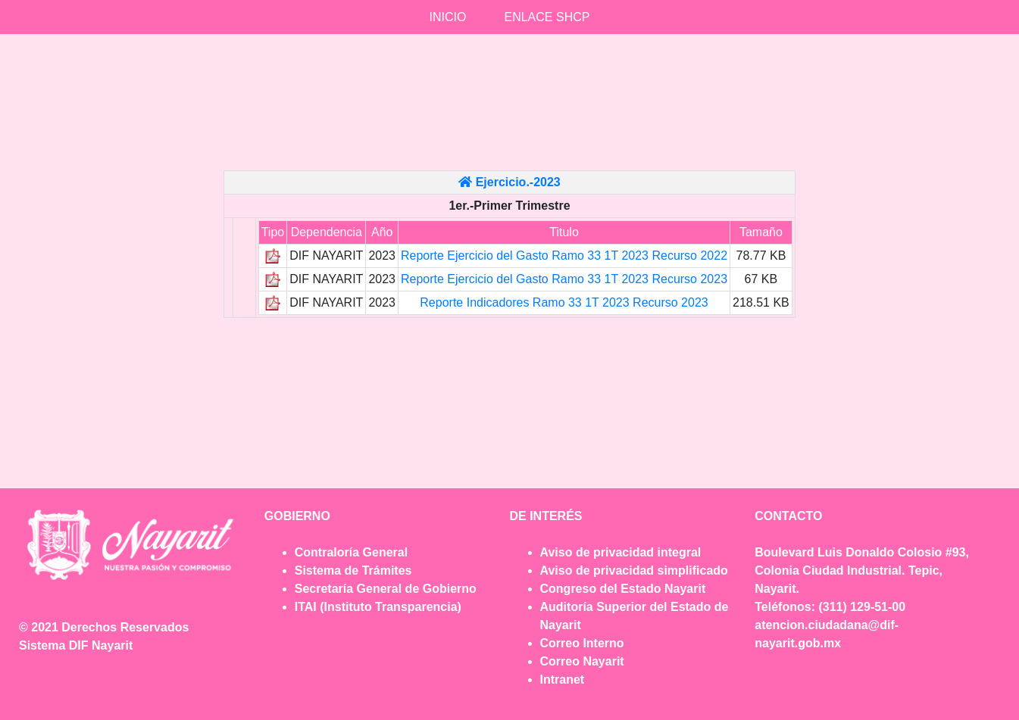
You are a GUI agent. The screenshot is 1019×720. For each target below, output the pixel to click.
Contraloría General (351, 552)
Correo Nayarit (582, 661)
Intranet (562, 679)
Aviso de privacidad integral (621, 552)
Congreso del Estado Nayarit (623, 588)
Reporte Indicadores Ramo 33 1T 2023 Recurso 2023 (564, 302)
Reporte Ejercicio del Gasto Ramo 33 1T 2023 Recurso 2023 (564, 279)
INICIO (448, 17)
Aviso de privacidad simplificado (634, 570)
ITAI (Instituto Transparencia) (378, 606)
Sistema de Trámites (353, 570)
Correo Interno (582, 643)
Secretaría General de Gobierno (386, 588)
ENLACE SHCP (546, 17)
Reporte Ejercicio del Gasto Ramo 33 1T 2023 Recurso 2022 (564, 255)
